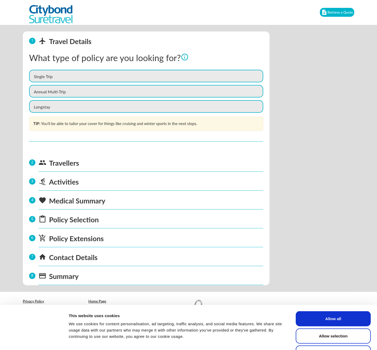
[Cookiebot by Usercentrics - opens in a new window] (34, 340)
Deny (333, 315)
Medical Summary (77, 200)
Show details (275, 339)
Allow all (333, 281)
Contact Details (73, 257)
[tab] (146, 40)
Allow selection (333, 298)
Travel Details (65, 41)
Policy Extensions (76, 238)
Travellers (64, 163)
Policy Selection (74, 219)
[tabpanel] (146, 101)
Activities (64, 181)
